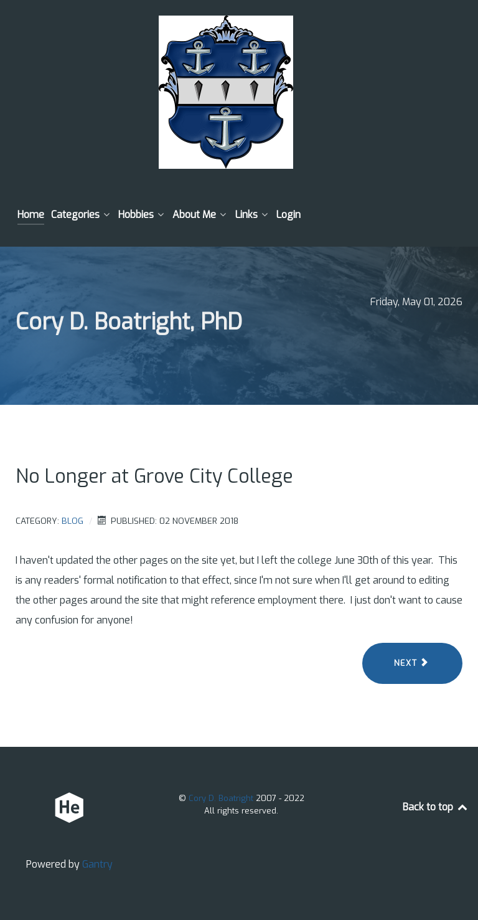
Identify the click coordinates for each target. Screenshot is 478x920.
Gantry (97, 864)
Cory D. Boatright (222, 798)
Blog (72, 520)
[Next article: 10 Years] (412, 663)
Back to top (436, 806)
